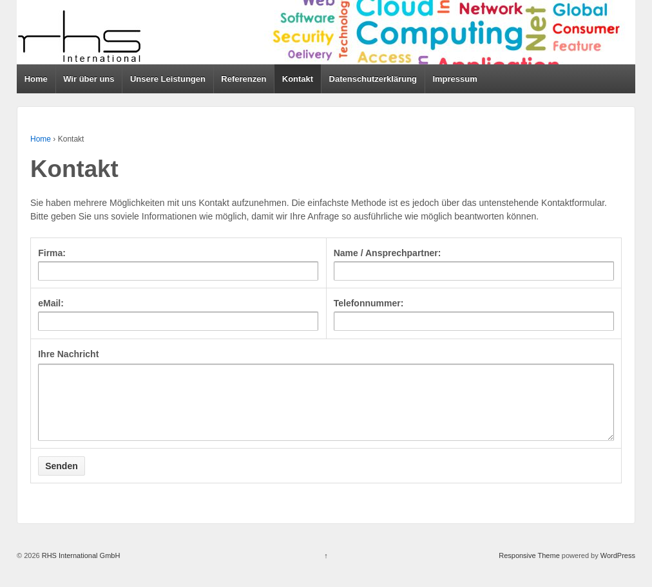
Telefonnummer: (369, 303)
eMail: (51, 303)
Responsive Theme (529, 569)
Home (36, 79)
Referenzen (243, 79)
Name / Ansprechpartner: (387, 253)
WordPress (617, 569)
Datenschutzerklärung (373, 79)
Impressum (454, 79)
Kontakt (297, 79)
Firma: (52, 253)
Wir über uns (88, 79)
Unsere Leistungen (168, 79)
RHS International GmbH (80, 569)
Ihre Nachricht (68, 354)
